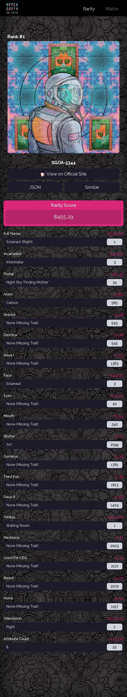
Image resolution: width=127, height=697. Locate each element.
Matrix (112, 9)
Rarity (89, 9)
